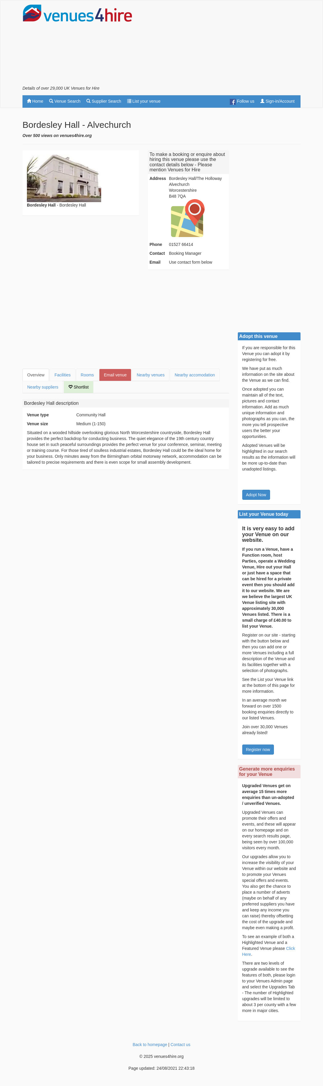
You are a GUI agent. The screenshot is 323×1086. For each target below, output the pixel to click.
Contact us (180, 1044)
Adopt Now (256, 494)
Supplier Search (103, 101)
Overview (35, 375)
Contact (157, 253)
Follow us (242, 102)
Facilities (62, 375)
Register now (258, 749)
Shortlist (78, 387)
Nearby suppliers (42, 387)
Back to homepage (150, 1044)
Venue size (37, 423)
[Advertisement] (231, 44)
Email (154, 262)
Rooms (87, 375)
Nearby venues (150, 375)
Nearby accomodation (195, 375)
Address (157, 178)
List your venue (144, 101)
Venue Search (64, 101)
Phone (155, 244)
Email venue (115, 375)
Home (35, 101)
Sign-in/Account (277, 101)
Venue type (38, 415)
